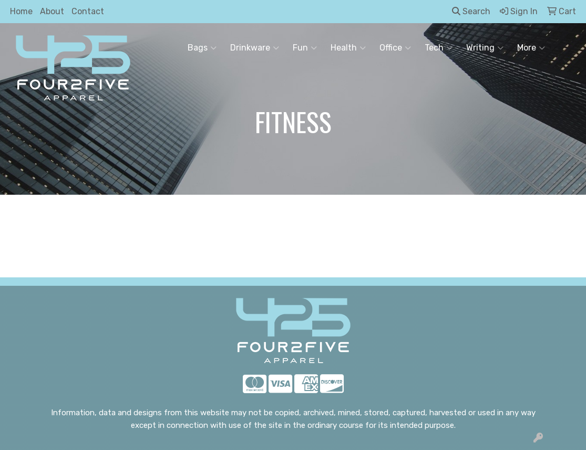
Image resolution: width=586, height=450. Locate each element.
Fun (305, 48)
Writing (484, 48)
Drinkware (254, 48)
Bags (202, 48)
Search (471, 11)
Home (21, 11)
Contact (87, 11)
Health (348, 48)
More (531, 48)
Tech (439, 48)
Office (395, 48)
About (52, 11)
